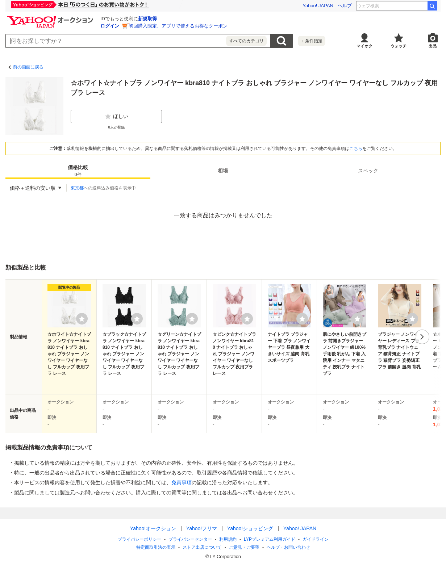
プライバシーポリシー (139, 539)
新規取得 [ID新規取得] (147, 18)
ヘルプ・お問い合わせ (288, 547)
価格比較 (78, 171)
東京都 (77, 188)
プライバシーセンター (190, 539)
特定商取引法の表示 (155, 547)
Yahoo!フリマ (201, 528)
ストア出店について (202, 547)
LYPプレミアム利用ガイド (269, 539)
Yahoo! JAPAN (318, 5)
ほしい (116, 116)
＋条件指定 (311, 40)
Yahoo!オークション (153, 528)
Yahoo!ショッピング (250, 528)
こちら (355, 148)
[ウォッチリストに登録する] (82, 319)
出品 (433, 46)
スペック (368, 170)
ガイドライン (315, 539)
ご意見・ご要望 (244, 547)
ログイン (109, 26)
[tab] (77, 170)
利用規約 (228, 539)
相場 (223, 170)
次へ (422, 337)
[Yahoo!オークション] (51, 18)
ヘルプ (345, 5)
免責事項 (181, 482)
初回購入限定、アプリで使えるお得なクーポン (178, 26)
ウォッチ (399, 46)
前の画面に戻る (28, 67)
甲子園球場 (411, 5)
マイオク (364, 46)
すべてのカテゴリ (246, 40)
